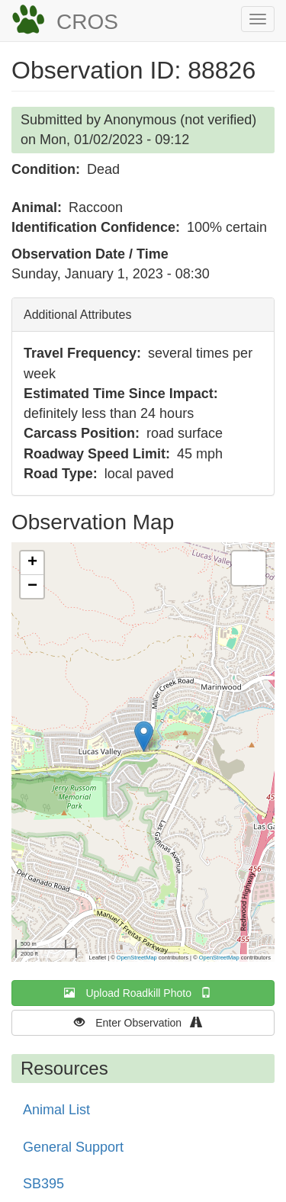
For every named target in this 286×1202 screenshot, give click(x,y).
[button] (143, 736)
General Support (73, 1147)
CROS (87, 22)
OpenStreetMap (137, 957)
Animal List (56, 1109)
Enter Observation (143, 1022)
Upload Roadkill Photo (142, 992)
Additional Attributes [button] (77, 314)
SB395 (43, 1183)
